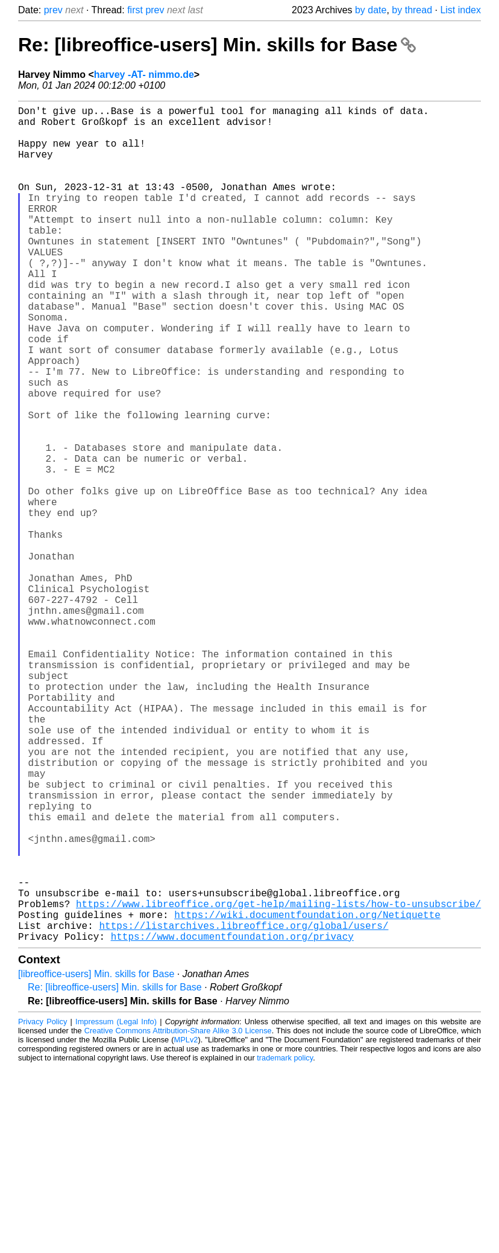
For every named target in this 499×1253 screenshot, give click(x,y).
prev (53, 10)
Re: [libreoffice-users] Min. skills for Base (217, 45)
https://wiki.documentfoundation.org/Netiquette (307, 1095)
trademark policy (285, 1243)
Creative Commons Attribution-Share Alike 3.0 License (178, 1216)
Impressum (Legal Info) (116, 1207)
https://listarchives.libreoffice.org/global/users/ (243, 1108)
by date (370, 10)
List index (460, 10)
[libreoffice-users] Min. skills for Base (96, 1160)
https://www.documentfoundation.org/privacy (232, 1122)
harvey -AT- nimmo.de (144, 74)
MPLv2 (186, 1225)
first (135, 10)
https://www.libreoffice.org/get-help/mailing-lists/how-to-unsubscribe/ (278, 1082)
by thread (412, 10)
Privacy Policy (42, 1207)
